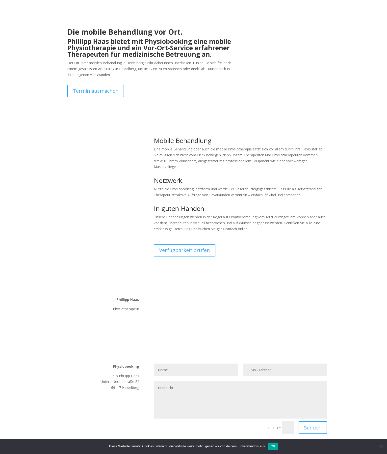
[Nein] (380, 446)
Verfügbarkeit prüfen (184, 250)
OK (273, 446)
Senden (313, 427)
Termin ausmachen (96, 90)
